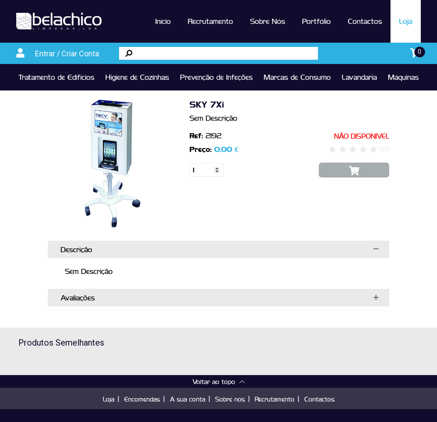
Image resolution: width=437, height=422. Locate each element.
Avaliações (78, 297)
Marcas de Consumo (297, 77)
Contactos (365, 21)
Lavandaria (359, 77)
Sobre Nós (267, 21)
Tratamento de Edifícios (56, 77)
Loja (405, 21)
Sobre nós (230, 398)
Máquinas (403, 77)
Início (163, 21)
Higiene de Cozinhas (137, 77)
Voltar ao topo (218, 381)
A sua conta (187, 398)
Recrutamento (210, 21)
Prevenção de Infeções (216, 77)
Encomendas (142, 398)
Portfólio (316, 21)
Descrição (76, 249)
